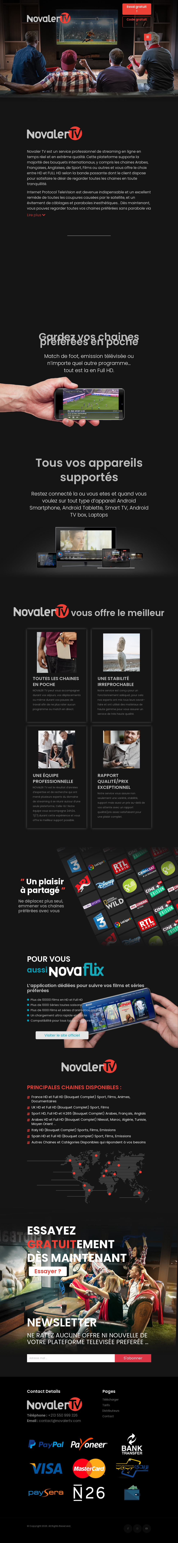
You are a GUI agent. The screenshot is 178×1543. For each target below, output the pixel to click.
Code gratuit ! (137, 21)
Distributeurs (110, 1411)
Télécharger (110, 1399)
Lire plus (36, 214)
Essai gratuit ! (137, 8)
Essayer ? (47, 1271)
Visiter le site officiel (62, 1035)
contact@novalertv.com (60, 1420)
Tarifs (106, 1405)
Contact (108, 1416)
